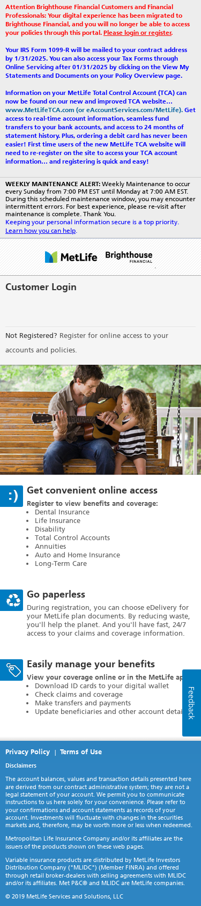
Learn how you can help (40, 230)
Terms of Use (81, 752)
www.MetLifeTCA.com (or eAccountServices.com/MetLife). (94, 110)
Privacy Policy (27, 752)
